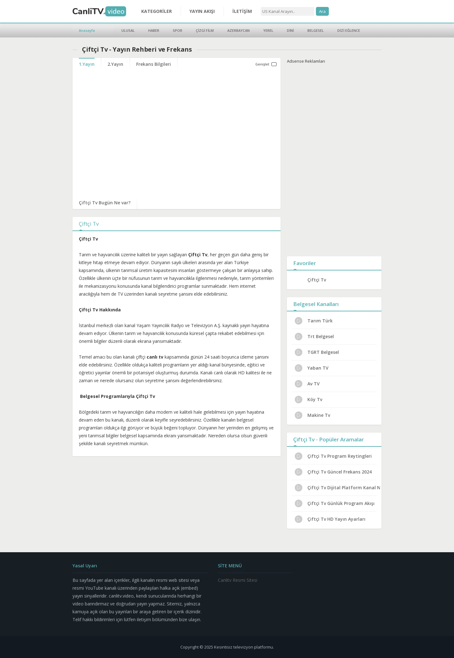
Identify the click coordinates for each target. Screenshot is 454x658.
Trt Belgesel (314, 336)
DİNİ (290, 30)
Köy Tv (308, 399)
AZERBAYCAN (238, 30)
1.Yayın (87, 64)
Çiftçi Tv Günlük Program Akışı (335, 503)
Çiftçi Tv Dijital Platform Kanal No (337, 487)
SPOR (177, 30)
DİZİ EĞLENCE (348, 30)
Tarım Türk (314, 321)
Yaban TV (312, 368)
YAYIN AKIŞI (202, 11)
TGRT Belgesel (317, 352)
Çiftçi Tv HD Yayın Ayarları (330, 519)
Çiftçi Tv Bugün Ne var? (105, 203)
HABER (153, 30)
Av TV (307, 384)
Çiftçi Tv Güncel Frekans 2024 (333, 472)
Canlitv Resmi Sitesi (237, 580)
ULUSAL (128, 30)
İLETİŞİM (242, 11)
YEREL (268, 30)
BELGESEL (315, 30)
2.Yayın (115, 64)
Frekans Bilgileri (153, 64)
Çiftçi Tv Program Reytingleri (333, 456)
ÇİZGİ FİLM (205, 30)
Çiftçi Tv (316, 280)
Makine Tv (312, 415)
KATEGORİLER (156, 11)
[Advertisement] (334, 158)
